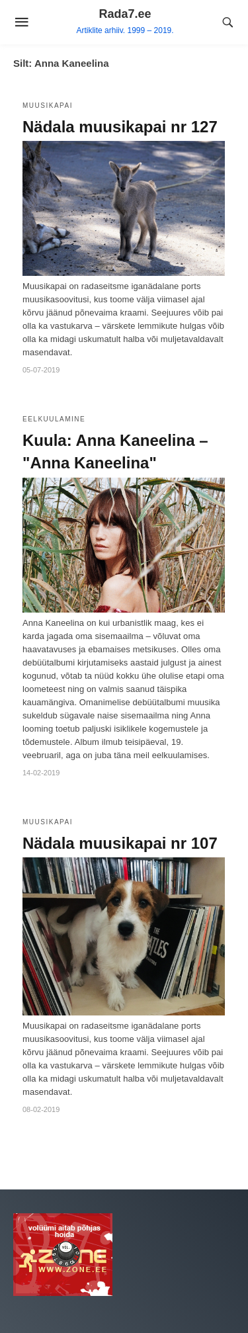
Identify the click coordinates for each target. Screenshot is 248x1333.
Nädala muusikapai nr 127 (120, 127)
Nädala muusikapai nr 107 (120, 843)
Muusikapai (47, 105)
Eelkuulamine (53, 419)
